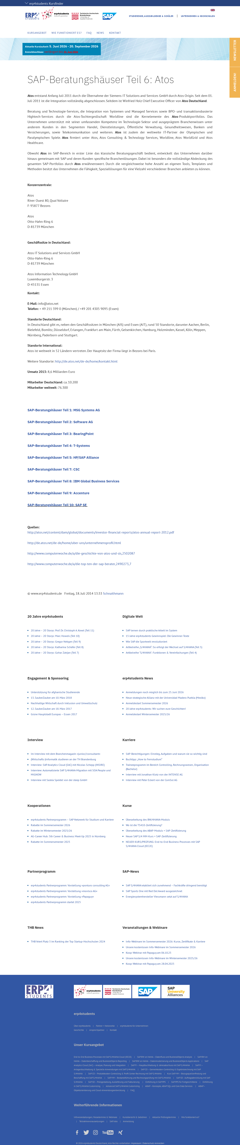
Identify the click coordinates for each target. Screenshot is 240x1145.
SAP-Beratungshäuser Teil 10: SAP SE (58, 505)
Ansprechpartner (96, 1030)
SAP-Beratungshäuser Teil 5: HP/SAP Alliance (63, 457)
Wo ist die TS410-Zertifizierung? (144, 825)
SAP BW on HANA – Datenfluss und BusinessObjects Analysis (164, 1056)
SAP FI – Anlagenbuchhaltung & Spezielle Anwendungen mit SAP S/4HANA (138, 1067)
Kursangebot (37, 32)
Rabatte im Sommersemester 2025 (50, 841)
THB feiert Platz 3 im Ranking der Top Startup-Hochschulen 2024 (68, 941)
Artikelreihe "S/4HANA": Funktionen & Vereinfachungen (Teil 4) (161, 652)
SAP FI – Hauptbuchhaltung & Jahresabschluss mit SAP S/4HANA (160, 1065)
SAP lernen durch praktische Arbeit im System (151, 630)
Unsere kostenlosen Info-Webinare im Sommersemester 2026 (161, 947)
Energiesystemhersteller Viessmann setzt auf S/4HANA (157, 896)
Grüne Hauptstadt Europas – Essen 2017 (54, 714)
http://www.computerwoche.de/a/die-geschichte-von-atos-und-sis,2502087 (81, 553)
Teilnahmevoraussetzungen (91, 1121)
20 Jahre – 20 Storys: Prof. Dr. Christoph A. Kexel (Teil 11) (62, 630)
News (100, 32)
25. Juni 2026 (71, 51)
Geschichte (79, 1030)
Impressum (136, 1143)
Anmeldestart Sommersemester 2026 (147, 703)
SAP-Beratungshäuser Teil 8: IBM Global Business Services (73, 481)
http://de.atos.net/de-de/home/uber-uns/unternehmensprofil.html (74, 543)
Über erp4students (82, 1025)
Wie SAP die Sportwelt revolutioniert (146, 641)
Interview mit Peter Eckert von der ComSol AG (151, 780)
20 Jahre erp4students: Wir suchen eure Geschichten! (156, 708)
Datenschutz (148, 1143)
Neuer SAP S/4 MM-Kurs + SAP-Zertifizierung (151, 836)
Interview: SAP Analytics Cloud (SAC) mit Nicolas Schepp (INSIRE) (68, 764)
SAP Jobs (114, 1121)
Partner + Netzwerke (105, 1025)
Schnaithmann (113, 593)
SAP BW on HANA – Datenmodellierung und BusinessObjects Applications (165, 1061)
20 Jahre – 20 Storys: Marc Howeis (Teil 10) (55, 636)
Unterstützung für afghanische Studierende (55, 692)
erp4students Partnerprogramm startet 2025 (56, 902)
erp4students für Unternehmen (134, 1025)
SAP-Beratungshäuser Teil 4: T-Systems (59, 445)
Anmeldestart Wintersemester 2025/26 (148, 714)
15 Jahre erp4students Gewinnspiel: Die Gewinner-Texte (157, 636)
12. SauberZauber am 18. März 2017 (51, 708)
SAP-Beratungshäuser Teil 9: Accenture (58, 493)
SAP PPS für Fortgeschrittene (184, 1082)
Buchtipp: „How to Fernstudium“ (144, 759)
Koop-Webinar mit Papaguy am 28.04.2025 (150, 963)
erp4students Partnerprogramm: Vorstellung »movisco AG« (64, 891)
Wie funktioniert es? (67, 32)
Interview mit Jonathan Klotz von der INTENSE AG (154, 774)
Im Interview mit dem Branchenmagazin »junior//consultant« (65, 753)
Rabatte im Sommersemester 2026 (50, 825)
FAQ (89, 32)
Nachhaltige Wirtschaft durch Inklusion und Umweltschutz (64, 703)
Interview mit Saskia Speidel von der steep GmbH (59, 780)
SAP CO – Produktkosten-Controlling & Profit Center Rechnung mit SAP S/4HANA (125, 1073)
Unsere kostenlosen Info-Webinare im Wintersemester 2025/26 (162, 958)
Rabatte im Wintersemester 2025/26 (51, 830)
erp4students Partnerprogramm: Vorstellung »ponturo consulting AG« (70, 885)
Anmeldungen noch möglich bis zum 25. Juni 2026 (155, 692)
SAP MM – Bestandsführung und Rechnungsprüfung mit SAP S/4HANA (139, 1077)
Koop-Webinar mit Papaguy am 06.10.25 (148, 952)
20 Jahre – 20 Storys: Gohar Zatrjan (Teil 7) (55, 652)
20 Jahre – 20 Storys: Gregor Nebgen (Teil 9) (56, 641)
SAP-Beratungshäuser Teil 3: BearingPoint (61, 433)
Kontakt (115, 32)
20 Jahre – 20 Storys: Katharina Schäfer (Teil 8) (57, 647)
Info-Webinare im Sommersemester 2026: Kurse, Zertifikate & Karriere (165, 941)
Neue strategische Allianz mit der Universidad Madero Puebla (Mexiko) (166, 697)
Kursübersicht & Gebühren (135, 1117)
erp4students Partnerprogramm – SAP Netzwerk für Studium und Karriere (72, 819)
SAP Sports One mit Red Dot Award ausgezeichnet (154, 891)
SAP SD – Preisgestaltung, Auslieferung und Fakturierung (114, 1082)
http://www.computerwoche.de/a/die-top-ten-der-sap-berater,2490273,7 (79, 564)
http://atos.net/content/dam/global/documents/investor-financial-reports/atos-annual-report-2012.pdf (101, 532)
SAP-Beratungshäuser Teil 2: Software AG (60, 422)
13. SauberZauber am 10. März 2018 (51, 697)
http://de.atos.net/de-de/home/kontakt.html (86, 361)
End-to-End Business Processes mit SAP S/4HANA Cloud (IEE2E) (103, 1056)
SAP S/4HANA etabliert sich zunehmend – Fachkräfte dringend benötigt (166, 885)
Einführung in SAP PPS (156, 1082)
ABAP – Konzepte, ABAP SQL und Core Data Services (169, 1086)
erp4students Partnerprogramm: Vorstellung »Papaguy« (62, 896)
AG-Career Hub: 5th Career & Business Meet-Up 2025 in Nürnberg (68, 836)
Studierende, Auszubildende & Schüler (151, 16)
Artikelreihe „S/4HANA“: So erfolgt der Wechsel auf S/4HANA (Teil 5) (164, 647)
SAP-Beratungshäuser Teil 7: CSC (54, 469)
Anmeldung (128, 1121)
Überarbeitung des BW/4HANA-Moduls (148, 819)
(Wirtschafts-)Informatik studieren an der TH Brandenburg (63, 759)
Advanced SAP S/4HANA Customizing (123, 1086)
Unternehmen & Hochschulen (198, 16)
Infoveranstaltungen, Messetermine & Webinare (95, 1117)
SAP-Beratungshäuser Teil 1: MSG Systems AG (64, 410)
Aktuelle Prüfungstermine (164, 1117)
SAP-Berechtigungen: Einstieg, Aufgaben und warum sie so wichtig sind (166, 753)
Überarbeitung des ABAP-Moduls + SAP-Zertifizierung (156, 830)
